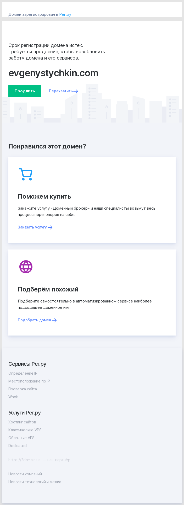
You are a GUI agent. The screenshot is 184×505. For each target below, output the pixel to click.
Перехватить (61, 91)
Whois (13, 397)
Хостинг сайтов (22, 422)
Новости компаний (25, 474)
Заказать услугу (32, 227)
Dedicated (17, 445)
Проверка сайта (22, 389)
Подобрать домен (34, 320)
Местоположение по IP (29, 381)
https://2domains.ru (25, 460)
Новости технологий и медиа (34, 482)
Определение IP (22, 373)
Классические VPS (25, 430)
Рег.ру (65, 14)
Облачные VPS (21, 437)
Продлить (25, 90)
